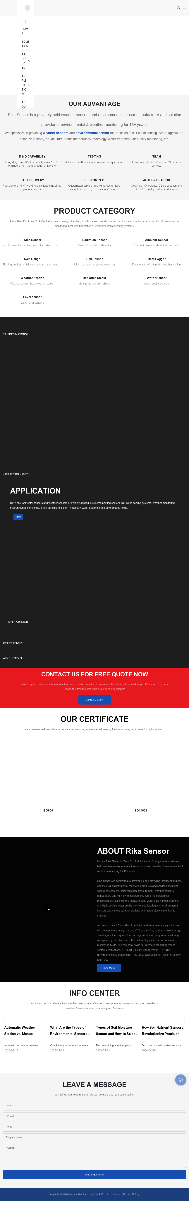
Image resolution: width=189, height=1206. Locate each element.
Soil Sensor (94, 259)
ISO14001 (140, 815)
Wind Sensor (32, 240)
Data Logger (157, 259)
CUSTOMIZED (94, 180)
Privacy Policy (131, 1199)
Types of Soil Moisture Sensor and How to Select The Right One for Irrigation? (116, 1036)
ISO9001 (49, 815)
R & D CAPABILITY (32, 156)
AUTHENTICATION (156, 180)
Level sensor (32, 297)
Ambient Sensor (156, 240)
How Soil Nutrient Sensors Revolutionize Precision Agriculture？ (162, 1036)
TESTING (94, 156)
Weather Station (32, 278)
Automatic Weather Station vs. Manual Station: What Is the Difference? (20, 1036)
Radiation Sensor (94, 240)
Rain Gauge (32, 259)
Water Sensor (156, 278)
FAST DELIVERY (32, 180)
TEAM (156, 156)
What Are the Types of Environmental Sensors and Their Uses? (68, 1036)
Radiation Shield (94, 278)
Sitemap (116, 1199)
